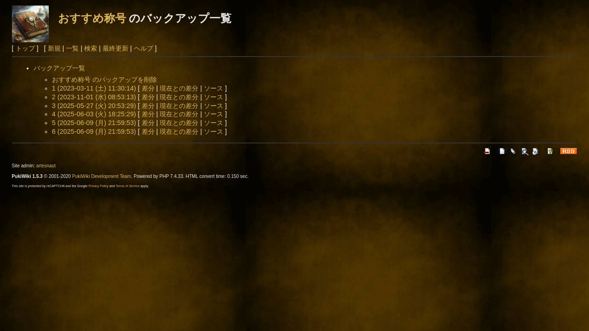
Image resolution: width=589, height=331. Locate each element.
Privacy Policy (98, 186)
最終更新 (115, 48)
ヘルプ (143, 48)
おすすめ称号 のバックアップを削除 (104, 79)
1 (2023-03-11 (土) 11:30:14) (94, 88)
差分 (148, 88)
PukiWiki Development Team (101, 176)
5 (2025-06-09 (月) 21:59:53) (94, 122)
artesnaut (46, 165)
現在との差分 (179, 88)
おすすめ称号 (92, 18)
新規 (54, 48)
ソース (213, 88)
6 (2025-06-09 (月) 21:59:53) (94, 131)
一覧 (72, 48)
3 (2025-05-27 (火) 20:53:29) (94, 105)
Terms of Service (127, 186)
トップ (25, 48)
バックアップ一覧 (59, 68)
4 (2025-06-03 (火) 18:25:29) (94, 114)
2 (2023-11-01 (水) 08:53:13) (94, 97)
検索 (90, 48)
